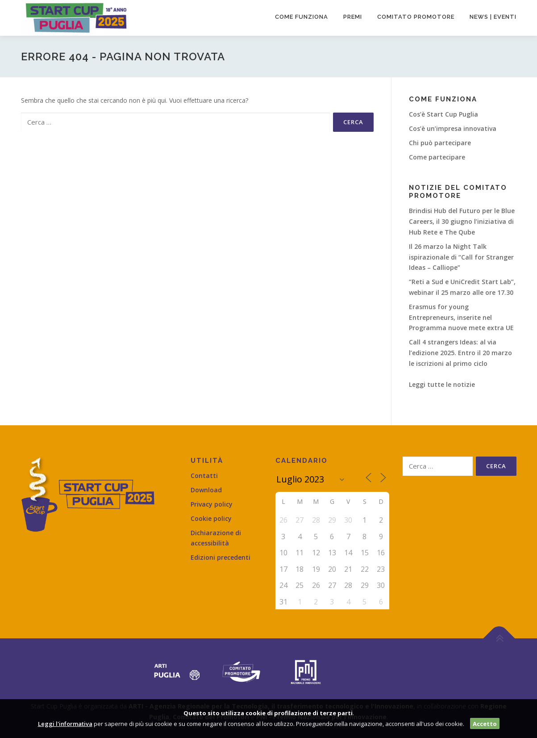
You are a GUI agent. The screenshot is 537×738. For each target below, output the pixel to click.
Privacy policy (212, 504)
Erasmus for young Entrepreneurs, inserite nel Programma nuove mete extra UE (461, 317)
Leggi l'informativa (65, 724)
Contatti (204, 475)
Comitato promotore (415, 16)
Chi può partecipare (440, 142)
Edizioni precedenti (220, 557)
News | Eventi (493, 16)
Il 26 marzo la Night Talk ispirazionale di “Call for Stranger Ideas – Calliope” (461, 257)
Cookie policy (211, 518)
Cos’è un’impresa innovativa (452, 128)
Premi (352, 16)
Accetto (485, 724)
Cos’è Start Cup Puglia (443, 114)
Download (206, 490)
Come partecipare (437, 157)
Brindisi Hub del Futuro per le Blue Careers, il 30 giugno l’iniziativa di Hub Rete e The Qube (462, 221)
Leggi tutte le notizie (442, 384)
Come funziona (301, 16)
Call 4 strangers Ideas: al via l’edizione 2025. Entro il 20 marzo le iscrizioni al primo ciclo (460, 353)
